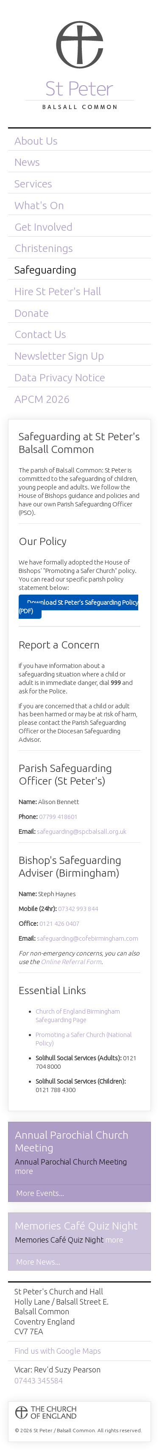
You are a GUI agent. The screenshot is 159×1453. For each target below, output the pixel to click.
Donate (31, 313)
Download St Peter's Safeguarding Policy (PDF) (78, 607)
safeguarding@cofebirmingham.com (87, 938)
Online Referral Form (71, 961)
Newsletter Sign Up (59, 356)
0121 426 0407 (59, 923)
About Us (36, 141)
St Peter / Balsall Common (79, 69)
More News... (38, 1261)
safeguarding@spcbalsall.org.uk (81, 831)
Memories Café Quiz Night (76, 1226)
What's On (39, 205)
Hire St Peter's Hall (57, 291)
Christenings (43, 248)
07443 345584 (38, 1380)
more (24, 1171)
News (27, 162)
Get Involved (43, 227)
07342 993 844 (78, 908)
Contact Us (40, 334)
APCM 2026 (42, 399)
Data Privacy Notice (59, 377)
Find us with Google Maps (57, 1351)
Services (33, 184)
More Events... (40, 1193)
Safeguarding (45, 270)
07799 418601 (58, 816)
